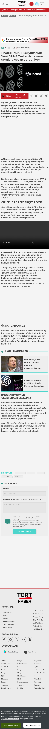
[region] (24, 718)
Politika (20, 688)
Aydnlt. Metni (37, 626)
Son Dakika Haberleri (41, 673)
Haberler (4, 16)
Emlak (3, 682)
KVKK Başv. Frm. (38, 629)
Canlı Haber (5, 667)
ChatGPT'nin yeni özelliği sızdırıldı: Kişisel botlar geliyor (34, 383)
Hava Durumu (6, 688)
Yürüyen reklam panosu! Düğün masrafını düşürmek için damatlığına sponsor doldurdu (29, 10)
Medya (19, 679)
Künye (5, 615)
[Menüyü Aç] (7, 4)
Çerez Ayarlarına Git (32, 725)
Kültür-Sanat (22, 664)
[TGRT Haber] (21, 3)
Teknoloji (12, 16)
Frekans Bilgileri (9, 621)
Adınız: (6, 488)
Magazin (20, 673)
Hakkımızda (7, 612)
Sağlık (36, 667)
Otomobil (20, 685)
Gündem (4, 685)
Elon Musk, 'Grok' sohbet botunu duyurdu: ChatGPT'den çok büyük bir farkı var (33, 364)
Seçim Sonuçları (40, 670)
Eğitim (3, 676)
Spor (35, 676)
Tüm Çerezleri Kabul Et (11, 725)
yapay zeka (21, 159)
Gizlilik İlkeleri (38, 614)
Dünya (3, 673)
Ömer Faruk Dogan (20, 96)
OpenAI (38, 159)
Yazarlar (37, 685)
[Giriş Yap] (31, 4)
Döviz (3, 670)
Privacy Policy (38, 617)
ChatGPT (5, 161)
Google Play (11, 652)
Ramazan (37, 664)
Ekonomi (4, 679)
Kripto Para (21, 667)
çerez (44, 711)
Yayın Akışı (37, 682)
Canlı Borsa (5, 664)
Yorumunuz (23, 499)
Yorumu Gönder (24, 531)
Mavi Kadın (21, 676)
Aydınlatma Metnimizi (10, 719)
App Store (30, 652)
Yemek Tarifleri (39, 688)
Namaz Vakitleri (23, 682)
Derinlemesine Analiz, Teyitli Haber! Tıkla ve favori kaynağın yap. (24, 40)
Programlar (38, 661)
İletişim (5, 618)
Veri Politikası (38, 623)
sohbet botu (40, 408)
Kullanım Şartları (39, 611)
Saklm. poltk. (7, 627)
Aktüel (3, 661)
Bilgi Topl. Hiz (38, 620)
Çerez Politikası (8, 624)
